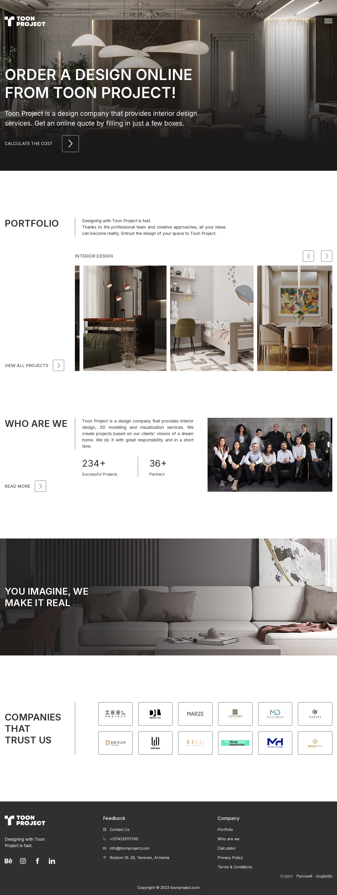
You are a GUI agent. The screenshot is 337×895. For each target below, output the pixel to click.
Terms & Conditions (235, 867)
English (286, 876)
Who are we (228, 839)
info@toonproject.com (126, 848)
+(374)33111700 (120, 839)
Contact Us (116, 829)
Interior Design (94, 256)
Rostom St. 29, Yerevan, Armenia (136, 857)
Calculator (227, 848)
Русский (304, 876)
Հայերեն (324, 876)
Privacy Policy (230, 857)
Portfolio (225, 829)
